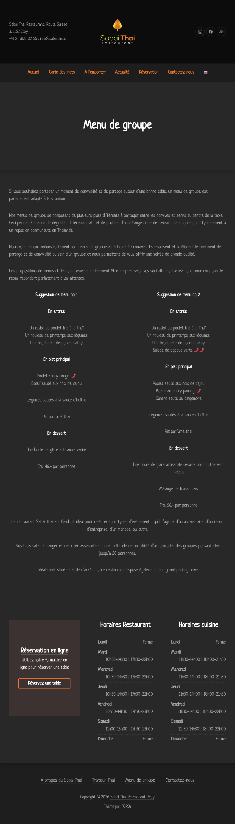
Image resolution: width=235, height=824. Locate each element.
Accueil (33, 72)
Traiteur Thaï (103, 780)
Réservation (148, 72)
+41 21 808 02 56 (23, 38)
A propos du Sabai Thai (61, 780)
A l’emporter (94, 72)
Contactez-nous (181, 72)
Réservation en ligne (44, 650)
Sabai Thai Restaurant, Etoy (132, 797)
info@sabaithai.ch (53, 38)
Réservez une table (44, 683)
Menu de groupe (140, 780)
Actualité (122, 72)
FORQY (126, 806)
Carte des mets (62, 72)
